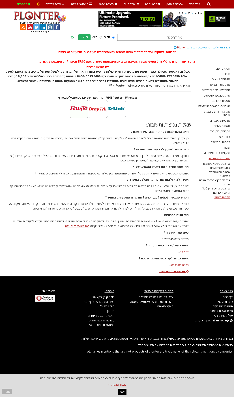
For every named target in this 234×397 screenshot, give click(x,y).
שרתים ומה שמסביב (219, 172)
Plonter (202, 47)
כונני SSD (225, 176)
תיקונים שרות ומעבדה (217, 153)
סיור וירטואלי (107, 306)
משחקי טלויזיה (221, 126)
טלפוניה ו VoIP (221, 79)
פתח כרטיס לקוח (223, 306)
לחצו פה (184, 252)
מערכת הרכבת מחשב (101, 320)
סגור (7, 391)
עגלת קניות (131, 4)
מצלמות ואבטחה (220, 120)
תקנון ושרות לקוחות (221, 311)
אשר (122, 392)
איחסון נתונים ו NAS (220, 168)
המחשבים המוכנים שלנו (100, 325)
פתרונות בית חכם (219, 131)
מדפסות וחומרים (220, 84)
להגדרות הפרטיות (117, 385)
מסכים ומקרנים (221, 101)
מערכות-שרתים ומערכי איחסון (216, 113)
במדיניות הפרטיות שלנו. (77, 226)
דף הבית (195, 4)
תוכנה (226, 147)
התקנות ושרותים (221, 193)
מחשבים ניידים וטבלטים (216, 90)
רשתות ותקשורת (220, 142)
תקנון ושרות (152, 4)
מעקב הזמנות (165, 306)
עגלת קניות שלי (223, 315)
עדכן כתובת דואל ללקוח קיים (156, 297)
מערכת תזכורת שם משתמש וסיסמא (151, 302)
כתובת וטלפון (174, 4)
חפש (84, 37)
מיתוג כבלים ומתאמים (216, 95)
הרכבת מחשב (108, 4)
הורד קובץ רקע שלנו (102, 297)
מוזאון (110, 311)
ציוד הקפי (224, 137)
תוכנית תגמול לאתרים (101, 315)
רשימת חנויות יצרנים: (219, 158)
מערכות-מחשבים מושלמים (214, 106)
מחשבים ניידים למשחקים (216, 164)
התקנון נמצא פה (180, 265)
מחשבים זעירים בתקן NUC (216, 188)
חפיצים (226, 74)
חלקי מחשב (223, 68)
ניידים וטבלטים (55, 4)
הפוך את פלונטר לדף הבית (98, 302)
